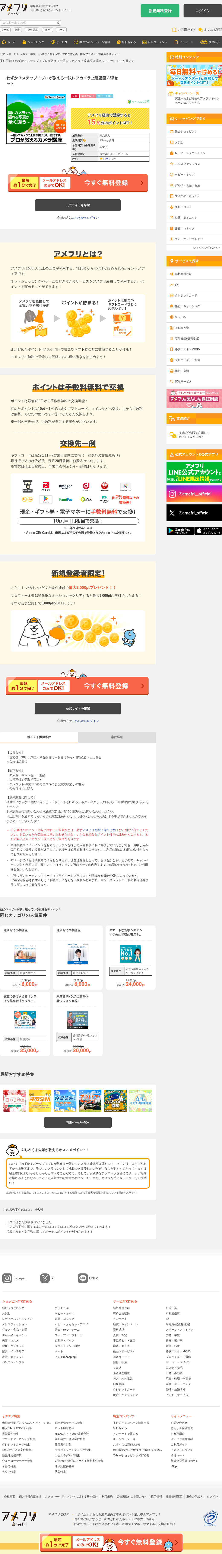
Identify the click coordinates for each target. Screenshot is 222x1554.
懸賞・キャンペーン (125, 1324)
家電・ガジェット (13, 1356)
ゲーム (5, 29)
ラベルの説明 (138, 102)
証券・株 (180, 317)
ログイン (202, 11)
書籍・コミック (184, 228)
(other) (47, 29)
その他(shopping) (66, 1356)
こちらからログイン (85, 217)
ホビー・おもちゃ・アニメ (71, 1324)
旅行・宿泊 (182, 370)
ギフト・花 (62, 1307)
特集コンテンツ (157, 42)
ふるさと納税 (121, 1373)
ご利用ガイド (187, 29)
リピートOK (104, 96)
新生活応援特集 (12, 1455)
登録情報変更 (174, 1496)
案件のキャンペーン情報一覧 (131, 1422)
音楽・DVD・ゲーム (67, 1329)
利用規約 (107, 1496)
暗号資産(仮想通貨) (187, 338)
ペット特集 (9, 1471)
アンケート (186, 42)
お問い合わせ (179, 1422)
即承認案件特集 (64, 1466)
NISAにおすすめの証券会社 (72, 1433)
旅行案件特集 (63, 1444)
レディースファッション (190, 153)
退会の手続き (194, 1496)
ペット (59, 1351)
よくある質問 (213, 29)
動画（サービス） (124, 1351)
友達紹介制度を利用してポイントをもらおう (194, 435)
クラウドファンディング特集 (73, 1449)
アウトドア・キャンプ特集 (18, 1439)
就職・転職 (173, 1346)
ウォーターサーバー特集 (17, 1460)
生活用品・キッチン (187, 196)
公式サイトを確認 (78, 205)
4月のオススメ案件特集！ (18, 1449)
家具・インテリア (13, 1351)
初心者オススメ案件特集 (70, 1439)
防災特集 (60, 1471)
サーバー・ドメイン (178, 1362)
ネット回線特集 (64, 1428)
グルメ (117, 1367)
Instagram (20, 1278)
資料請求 (118, 1329)
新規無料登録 (160, 11)
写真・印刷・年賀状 (178, 1378)
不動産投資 (182, 327)
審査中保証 (87, 96)
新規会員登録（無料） (185, 1460)
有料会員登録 (121, 1313)
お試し (179, 142)
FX (176, 284)
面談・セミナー (123, 1346)
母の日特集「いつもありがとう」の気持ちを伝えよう (27, 1422)
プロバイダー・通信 (187, 360)
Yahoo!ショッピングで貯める (131, 1455)
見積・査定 (120, 1335)
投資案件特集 (10, 1433)
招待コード (178, 1455)
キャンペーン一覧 (124, 1439)
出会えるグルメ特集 (67, 1455)
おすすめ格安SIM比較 (126, 1444)
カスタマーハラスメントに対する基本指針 (71, 1496)
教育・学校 (173, 1335)
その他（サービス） (178, 1394)
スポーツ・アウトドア (189, 239)
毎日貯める (129, 42)
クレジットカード (186, 295)
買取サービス (183, 381)
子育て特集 (9, 1466)
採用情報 (156, 1496)
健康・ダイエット (186, 217)
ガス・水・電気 (123, 1378)
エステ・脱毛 (174, 1367)
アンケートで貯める (125, 1433)
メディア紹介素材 (182, 1439)
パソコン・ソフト (13, 1362)
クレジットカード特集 (16, 1444)
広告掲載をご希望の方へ (132, 1496)
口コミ (107, 159)
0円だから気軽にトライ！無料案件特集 (79, 1460)
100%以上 (32, 29)
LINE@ (93, 1278)
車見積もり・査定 (124, 1340)
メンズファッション (187, 163)
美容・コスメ (183, 207)
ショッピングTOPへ (205, 247)
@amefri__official (195, 494)
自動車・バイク (64, 1340)
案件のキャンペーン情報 (94, 42)
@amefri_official (194, 513)
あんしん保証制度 (182, 1428)
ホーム (11, 42)
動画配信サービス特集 (69, 1422)
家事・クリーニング (178, 1384)
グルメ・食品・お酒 (187, 185)
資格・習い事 (174, 1340)
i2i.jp (174, 1466)
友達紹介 (214, 42)
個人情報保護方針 (30, 1496)
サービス (61, 42)
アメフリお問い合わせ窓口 (100, 830)
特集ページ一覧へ (78, 1122)
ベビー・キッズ (184, 174)
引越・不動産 (174, 1373)
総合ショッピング (186, 131)
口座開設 (118, 1384)
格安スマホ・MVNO (187, 349)
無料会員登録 (183, 273)
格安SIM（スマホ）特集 (17, 1428)
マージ (61, 29)
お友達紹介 (178, 1433)
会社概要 (9, 1496)
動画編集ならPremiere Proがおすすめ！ (137, 1449)
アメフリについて (182, 1449)
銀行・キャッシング (187, 306)
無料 (17, 29)
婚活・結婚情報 (175, 1389)
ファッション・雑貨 (67, 1346)
